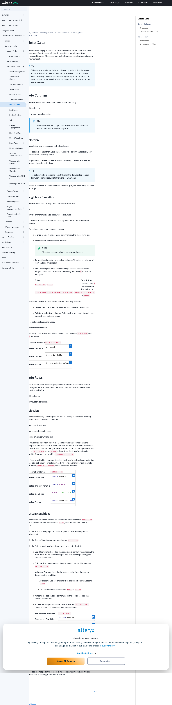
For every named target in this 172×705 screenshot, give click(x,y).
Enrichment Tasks (15, 196)
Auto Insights (13, 247)
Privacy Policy (107, 678)
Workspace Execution (13, 263)
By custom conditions (148, 44)
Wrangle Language (14, 227)
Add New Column (16, 100)
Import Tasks (15, 51)
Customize (106, 693)
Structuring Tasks (15, 66)
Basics (14, 41)
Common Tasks (14, 46)
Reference (14, 232)
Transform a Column (14, 78)
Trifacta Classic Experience (13, 36)
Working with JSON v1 (17, 185)
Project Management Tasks (15, 208)
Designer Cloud (13, 31)
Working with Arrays (14, 162)
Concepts (14, 222)
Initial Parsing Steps (17, 71)
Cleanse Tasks (15, 191)
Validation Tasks (15, 61)
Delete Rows (143, 37)
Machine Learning (13, 252)
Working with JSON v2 (17, 177)
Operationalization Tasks (15, 215)
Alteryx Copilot (13, 237)
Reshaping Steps (15, 115)
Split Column (14, 89)
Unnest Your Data (16, 138)
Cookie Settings (85, 685)
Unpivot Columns (16, 148)
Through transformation (149, 31)
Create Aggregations (14, 126)
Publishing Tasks (15, 201)
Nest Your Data (15, 133)
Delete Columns (144, 24)
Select (11, 120)
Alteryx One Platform (13, 25)
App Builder (13, 242)
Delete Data (14, 105)
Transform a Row (16, 84)
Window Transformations (15, 154)
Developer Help (13, 268)
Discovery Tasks (15, 56)
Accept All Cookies (66, 693)
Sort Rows (13, 110)
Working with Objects (14, 169)
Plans (13, 258)
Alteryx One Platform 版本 (13, 20)
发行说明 (13, 15)
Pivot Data (16, 143)
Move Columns (15, 94)
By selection (144, 28)
